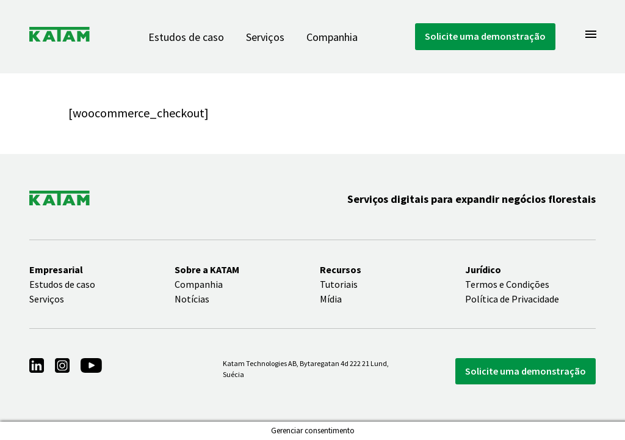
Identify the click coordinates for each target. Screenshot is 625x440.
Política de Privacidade (512, 299)
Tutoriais (339, 284)
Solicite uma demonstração (485, 36)
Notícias (192, 299)
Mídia (331, 299)
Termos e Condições (507, 284)
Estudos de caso (186, 37)
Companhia (332, 37)
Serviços (265, 37)
